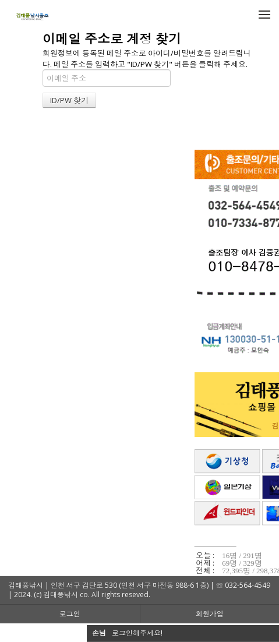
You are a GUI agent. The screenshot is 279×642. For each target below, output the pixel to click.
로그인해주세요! (137, 633)
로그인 (69, 614)
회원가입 (210, 614)
